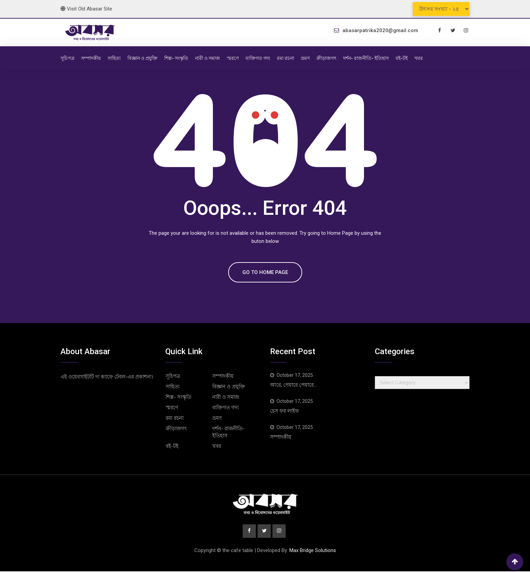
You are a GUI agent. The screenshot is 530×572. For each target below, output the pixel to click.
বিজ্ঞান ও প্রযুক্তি (142, 58)
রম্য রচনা (285, 58)
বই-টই (401, 58)
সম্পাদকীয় (91, 58)
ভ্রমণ (305, 58)
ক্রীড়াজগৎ (326, 58)
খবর (418, 58)
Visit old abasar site (86, 9)
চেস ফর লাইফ (284, 411)
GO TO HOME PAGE (265, 272)
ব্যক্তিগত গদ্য (257, 58)
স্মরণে (233, 58)
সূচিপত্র (67, 58)
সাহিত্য (114, 58)
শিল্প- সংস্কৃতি (176, 58)
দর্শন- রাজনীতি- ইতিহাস (366, 58)
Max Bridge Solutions (312, 551)
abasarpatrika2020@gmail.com (380, 30)
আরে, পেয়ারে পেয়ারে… (293, 385)
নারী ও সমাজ (207, 58)
